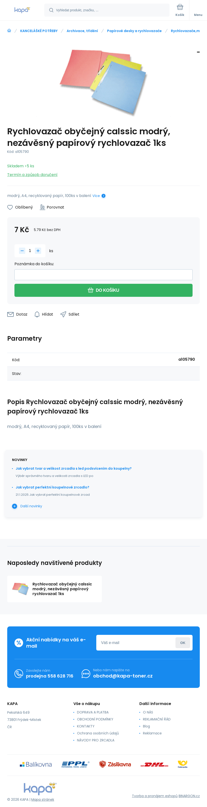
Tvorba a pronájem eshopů (155, 795)
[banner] (22, 10)
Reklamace (152, 733)
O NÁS (148, 712)
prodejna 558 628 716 (49, 676)
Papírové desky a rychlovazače (134, 30)
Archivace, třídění (82, 30)
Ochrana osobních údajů (98, 733)
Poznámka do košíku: (34, 264)
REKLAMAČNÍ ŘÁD (157, 719)
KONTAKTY (86, 726)
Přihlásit (182, 642)
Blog (146, 726)
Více (96, 195)
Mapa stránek (42, 799)
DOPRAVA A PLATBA (93, 712)
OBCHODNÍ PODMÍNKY (95, 719)
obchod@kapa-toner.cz (123, 675)
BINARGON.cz (189, 795)
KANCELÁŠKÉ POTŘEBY (39, 30)
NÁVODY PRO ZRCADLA (95, 740)
